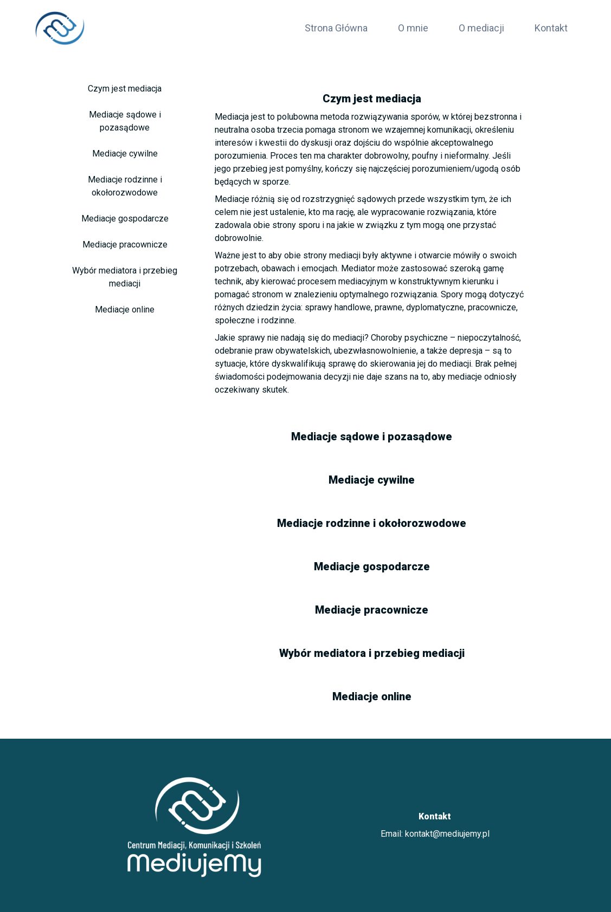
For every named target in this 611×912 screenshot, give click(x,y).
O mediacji (481, 28)
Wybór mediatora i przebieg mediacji (124, 277)
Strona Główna (336, 28)
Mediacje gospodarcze (125, 218)
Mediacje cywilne (125, 153)
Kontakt (551, 28)
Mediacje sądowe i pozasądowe (125, 121)
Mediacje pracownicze (125, 244)
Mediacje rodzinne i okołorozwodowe (125, 186)
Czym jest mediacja (125, 88)
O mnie (413, 28)
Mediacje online (125, 309)
